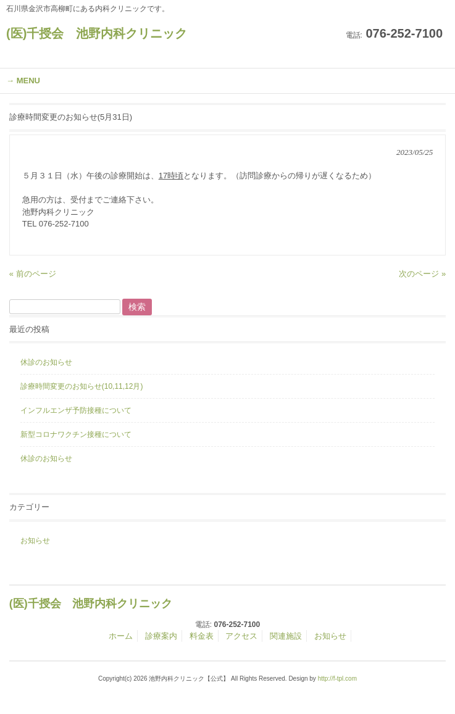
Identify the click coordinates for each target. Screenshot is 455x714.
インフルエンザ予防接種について (75, 410)
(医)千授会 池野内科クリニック (96, 33)
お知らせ (35, 540)
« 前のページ (32, 273)
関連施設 (286, 636)
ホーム (121, 636)
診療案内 (161, 636)
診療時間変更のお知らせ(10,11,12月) (81, 386)
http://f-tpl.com (337, 678)
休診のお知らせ (46, 362)
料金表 (202, 636)
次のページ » (422, 273)
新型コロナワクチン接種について (75, 434)
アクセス (241, 636)
